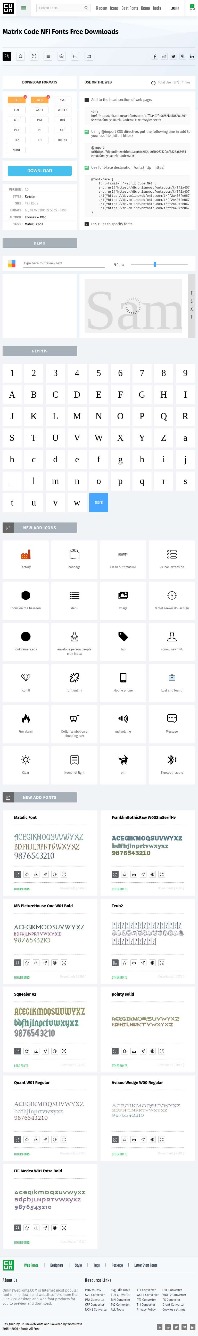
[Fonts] (89, 56)
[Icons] (75, 56)
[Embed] (54, 874)
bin (62, 120)
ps (39, 130)
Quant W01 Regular (32, 1082)
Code (39, 224)
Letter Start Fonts (146, 1265)
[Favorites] (20, 56)
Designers (56, 1265)
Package (117, 1265)
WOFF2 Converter (174, 1295)
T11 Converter (146, 1304)
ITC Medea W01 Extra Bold (38, 1171)
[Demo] (34, 56)
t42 (16, 140)
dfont (62, 140)
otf (16, 120)
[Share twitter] (173, 56)
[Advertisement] (41, 306)
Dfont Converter (173, 1304)
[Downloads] (36, 874)
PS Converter (171, 1300)
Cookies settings (173, 1309)
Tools (157, 8)
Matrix (29, 224)
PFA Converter (94, 1300)
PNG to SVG (93, 1290)
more (99, 502)
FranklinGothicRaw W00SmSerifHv (144, 817)
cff (62, 130)
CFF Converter (94, 1304)
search (86, 8)
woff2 (62, 110)
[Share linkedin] (192, 56)
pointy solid (123, 994)
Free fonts (9, 9)
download (39, 171)
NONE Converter (96, 1309)
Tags (97, 1265)
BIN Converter (120, 1300)
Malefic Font (25, 817)
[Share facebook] (155, 56)
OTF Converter (172, 1290)
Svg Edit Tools (120, 1290)
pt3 (16, 130)
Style (78, 1265)
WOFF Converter (148, 1295)
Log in (174, 8)
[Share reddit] (164, 56)
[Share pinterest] (182, 56)
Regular (30, 196)
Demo (145, 8)
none (17, 150)
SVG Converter (95, 1295)
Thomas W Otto (35, 217)
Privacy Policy (146, 1309)
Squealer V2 (25, 994)
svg (62, 100)
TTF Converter (146, 1290)
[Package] (61, 56)
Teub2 (117, 905)
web (40, 100)
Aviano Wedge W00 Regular (137, 1082)
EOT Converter (120, 1295)
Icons (114, 8)
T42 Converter (120, 1304)
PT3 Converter (146, 1300)
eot (16, 110)
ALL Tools (117, 1309)
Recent (101, 8)
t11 (39, 140)
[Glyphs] (48, 56)
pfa (39, 120)
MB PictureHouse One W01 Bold (43, 905)
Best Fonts (129, 8)
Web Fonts (31, 1265)
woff (39, 110)
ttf (16, 100)
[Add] (7, 56)
